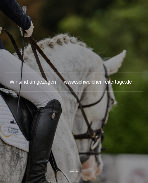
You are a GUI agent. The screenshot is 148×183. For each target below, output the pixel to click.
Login (74, 170)
